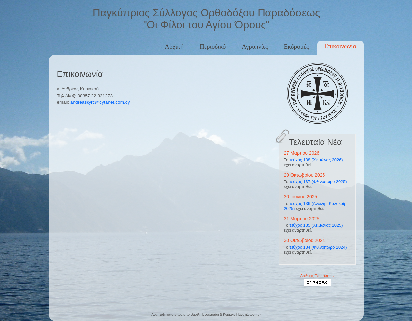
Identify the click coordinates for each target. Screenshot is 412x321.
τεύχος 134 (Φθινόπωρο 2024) (318, 247)
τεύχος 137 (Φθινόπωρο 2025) (318, 181)
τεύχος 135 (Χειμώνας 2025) (316, 225)
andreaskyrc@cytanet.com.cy (100, 102)
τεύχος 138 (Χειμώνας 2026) (316, 159)
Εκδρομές (296, 46)
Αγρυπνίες (255, 46)
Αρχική (174, 46)
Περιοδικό (213, 46)
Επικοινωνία (340, 46)
